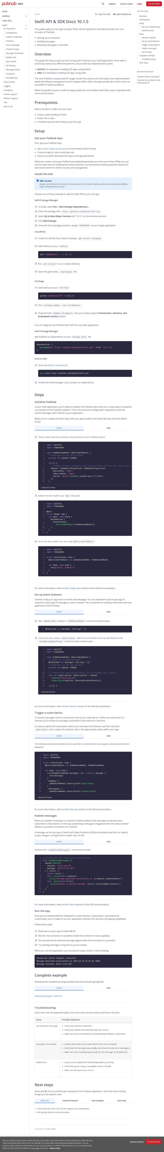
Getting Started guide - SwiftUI (47, 996)
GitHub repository (56, 365)
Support (112, 4)
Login (139, 4)
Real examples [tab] (98, 1100)
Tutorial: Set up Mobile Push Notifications (148, 81)
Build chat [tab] (45, 1100)
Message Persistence (15, 53)
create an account (57, 148)
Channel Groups (12, 49)
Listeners (72, 706)
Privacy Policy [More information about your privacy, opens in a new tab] (55, 1148)
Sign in (40, 148)
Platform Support (11, 98)
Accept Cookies (153, 1141)
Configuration (11, 33)
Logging (7, 86)
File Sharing (10, 65)
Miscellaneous (12, 78)
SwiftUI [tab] (59, 428)
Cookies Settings (137, 1141)
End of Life (8, 106)
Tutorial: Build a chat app (147, 76)
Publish (71, 904)
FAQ (5, 102)
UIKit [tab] (108, 428)
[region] (82, 1144)
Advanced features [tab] (70, 1100)
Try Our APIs (154, 4)
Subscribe (73, 809)
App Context (11, 61)
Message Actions (13, 69)
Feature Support (10, 94)
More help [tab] (121, 1100)
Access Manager (13, 45)
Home (4, 11)
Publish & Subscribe (14, 37)
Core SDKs (7, 20)
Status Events (9, 82)
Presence (10, 41)
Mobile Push (11, 57)
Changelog (8, 90)
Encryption (10, 74)
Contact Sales (126, 4)
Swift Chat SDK (57, 1108)
